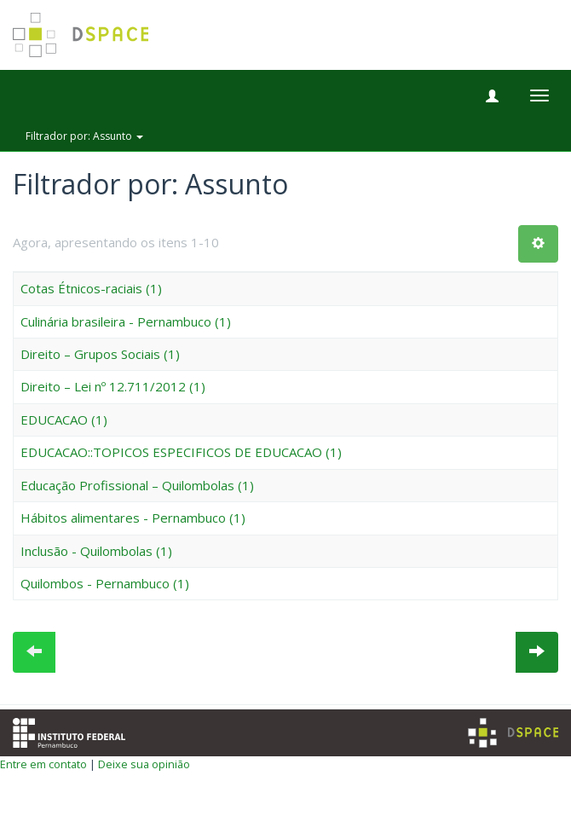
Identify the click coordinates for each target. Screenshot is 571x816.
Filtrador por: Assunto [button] (84, 136)
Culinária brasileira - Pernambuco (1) (125, 321)
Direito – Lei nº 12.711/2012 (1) (112, 386)
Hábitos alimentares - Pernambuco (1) (132, 517)
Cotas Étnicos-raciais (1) (91, 288)
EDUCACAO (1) (63, 419)
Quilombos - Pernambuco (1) (104, 583)
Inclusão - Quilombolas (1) (96, 550)
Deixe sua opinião (144, 764)
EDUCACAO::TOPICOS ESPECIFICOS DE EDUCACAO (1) (181, 451)
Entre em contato (43, 764)
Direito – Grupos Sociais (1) (100, 353)
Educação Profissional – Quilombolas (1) (137, 485)
